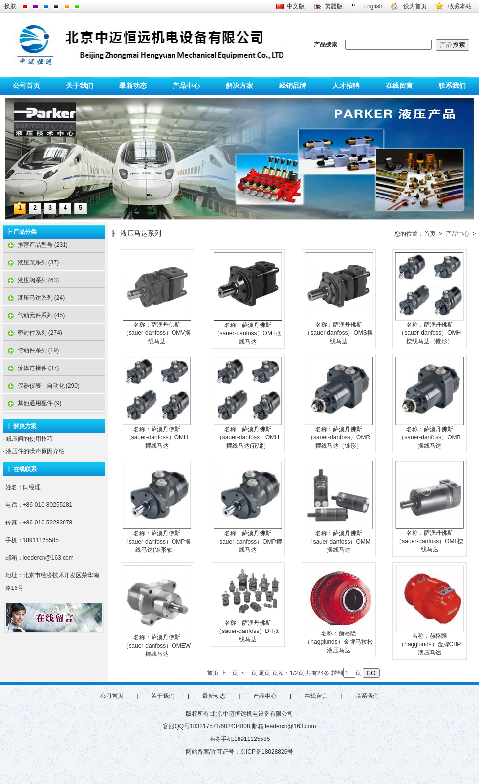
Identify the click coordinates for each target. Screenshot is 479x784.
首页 (429, 233)
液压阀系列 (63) (31, 280)
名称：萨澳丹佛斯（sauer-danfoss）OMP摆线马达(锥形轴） (157, 541)
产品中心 (186, 85)
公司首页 (26, 85)
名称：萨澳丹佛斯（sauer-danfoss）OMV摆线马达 (157, 333)
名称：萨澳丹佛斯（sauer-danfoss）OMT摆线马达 (248, 333)
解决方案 (239, 85)
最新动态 (133, 85)
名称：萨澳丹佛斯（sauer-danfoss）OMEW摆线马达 (157, 645)
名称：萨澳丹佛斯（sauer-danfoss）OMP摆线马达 (248, 541)
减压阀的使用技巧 (28, 439)
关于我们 (79, 85)
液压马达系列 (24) (34, 297)
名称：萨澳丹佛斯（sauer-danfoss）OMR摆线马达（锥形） (338, 437)
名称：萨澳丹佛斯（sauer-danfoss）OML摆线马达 (429, 541)
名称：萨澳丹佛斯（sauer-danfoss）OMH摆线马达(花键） (248, 437)
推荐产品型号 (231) (35, 244)
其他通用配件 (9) (32, 403)
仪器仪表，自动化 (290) (41, 385)
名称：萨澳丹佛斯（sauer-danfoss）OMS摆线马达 (338, 333)
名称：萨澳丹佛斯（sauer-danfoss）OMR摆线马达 (429, 437)
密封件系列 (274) (32, 332)
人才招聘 (346, 85)
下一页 (248, 673)
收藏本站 (460, 6)
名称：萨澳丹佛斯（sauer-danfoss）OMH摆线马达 (157, 437)
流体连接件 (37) (31, 368)
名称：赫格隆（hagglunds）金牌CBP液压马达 (429, 644)
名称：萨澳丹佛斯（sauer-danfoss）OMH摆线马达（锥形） (429, 333)
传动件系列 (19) (31, 350)
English (372, 6)
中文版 (296, 6)
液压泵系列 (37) (31, 262)
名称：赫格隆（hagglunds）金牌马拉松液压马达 (338, 641)
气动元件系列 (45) (34, 315)
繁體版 (334, 6)
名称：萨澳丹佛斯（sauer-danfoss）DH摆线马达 (247, 631)
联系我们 (452, 85)
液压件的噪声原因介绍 (34, 451)
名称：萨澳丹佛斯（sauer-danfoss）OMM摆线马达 (338, 541)
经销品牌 (292, 85)
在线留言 (399, 85)
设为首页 (415, 6)
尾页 (264, 673)
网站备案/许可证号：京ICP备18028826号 (240, 751)
